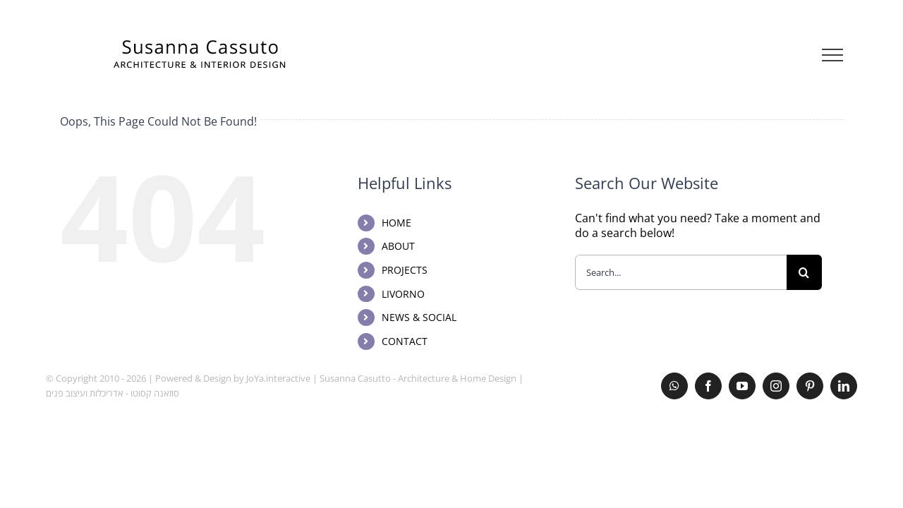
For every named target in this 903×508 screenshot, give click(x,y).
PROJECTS (405, 270)
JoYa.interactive (278, 378)
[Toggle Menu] (832, 55)
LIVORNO (403, 294)
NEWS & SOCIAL (419, 317)
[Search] (804, 272)
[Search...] (681, 272)
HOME (396, 222)
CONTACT (405, 341)
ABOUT (398, 246)
